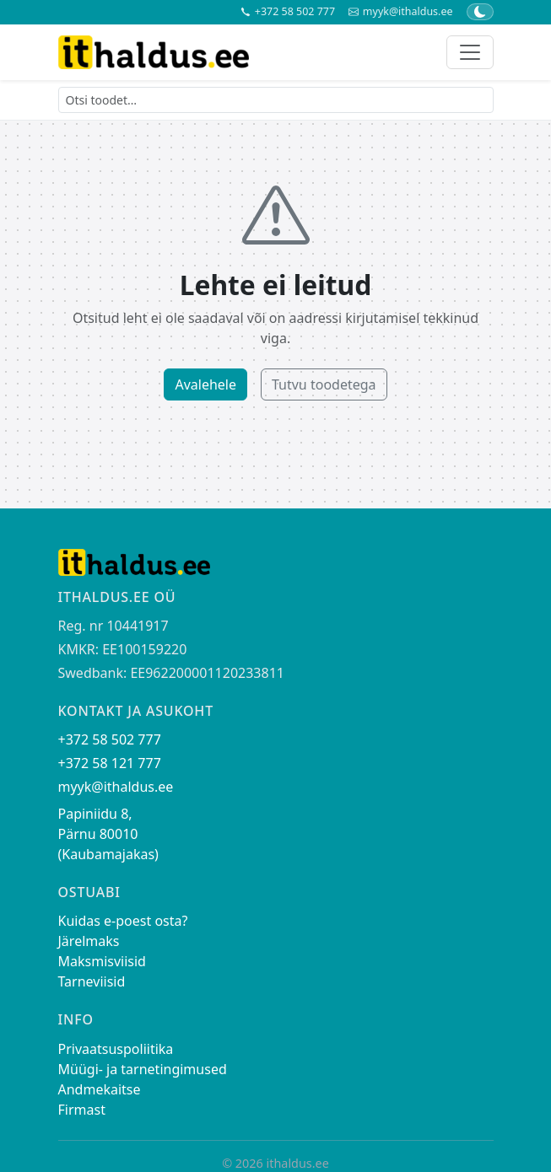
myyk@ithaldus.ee (400, 12)
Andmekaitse (99, 1089)
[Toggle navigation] (470, 52)
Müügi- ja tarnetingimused (142, 1069)
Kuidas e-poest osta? (123, 920)
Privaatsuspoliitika (116, 1049)
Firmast (81, 1109)
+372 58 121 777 (109, 763)
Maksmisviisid (102, 961)
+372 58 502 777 (287, 12)
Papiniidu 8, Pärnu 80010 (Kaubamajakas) (108, 833)
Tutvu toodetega (324, 384)
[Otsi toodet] (276, 100)
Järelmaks (89, 941)
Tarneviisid (92, 981)
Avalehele (205, 384)
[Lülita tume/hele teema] (480, 11)
